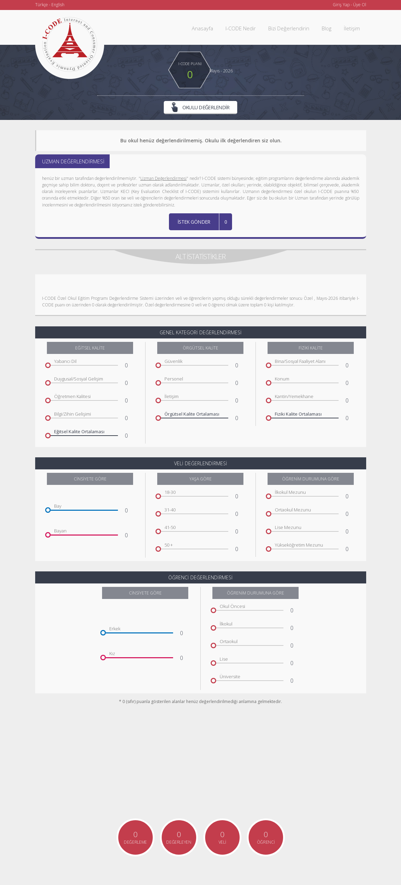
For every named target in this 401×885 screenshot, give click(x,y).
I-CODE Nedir (240, 28)
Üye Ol (359, 5)
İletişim (352, 28)
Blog (326, 28)
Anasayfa (202, 28)
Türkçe (41, 5)
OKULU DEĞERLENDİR (200, 108)
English (57, 5)
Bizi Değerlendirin (288, 28)
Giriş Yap (341, 5)
